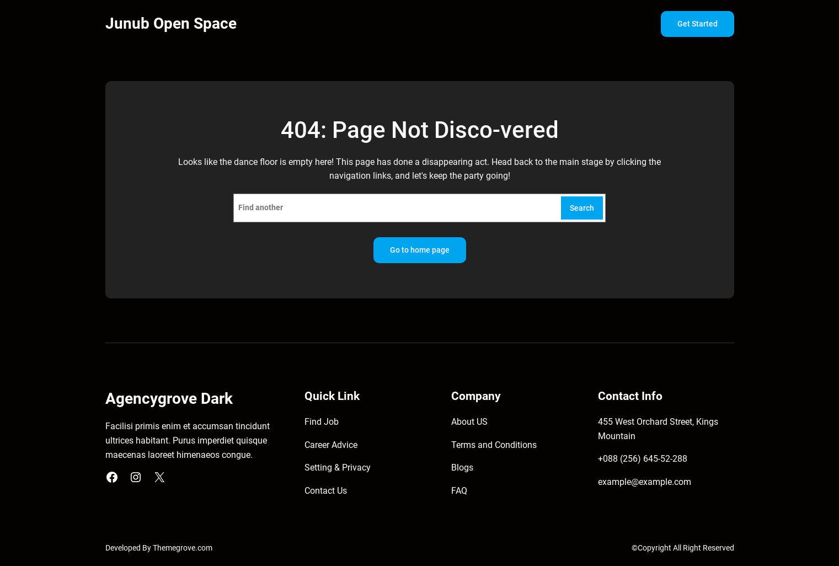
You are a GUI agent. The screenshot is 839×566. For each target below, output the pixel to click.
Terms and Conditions (494, 445)
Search (582, 208)
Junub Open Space (171, 23)
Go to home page (420, 250)
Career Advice (330, 445)
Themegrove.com (182, 548)
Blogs (462, 467)
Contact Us (325, 490)
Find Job (321, 422)
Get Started (697, 24)
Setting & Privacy (337, 467)
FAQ (459, 490)
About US (469, 422)
